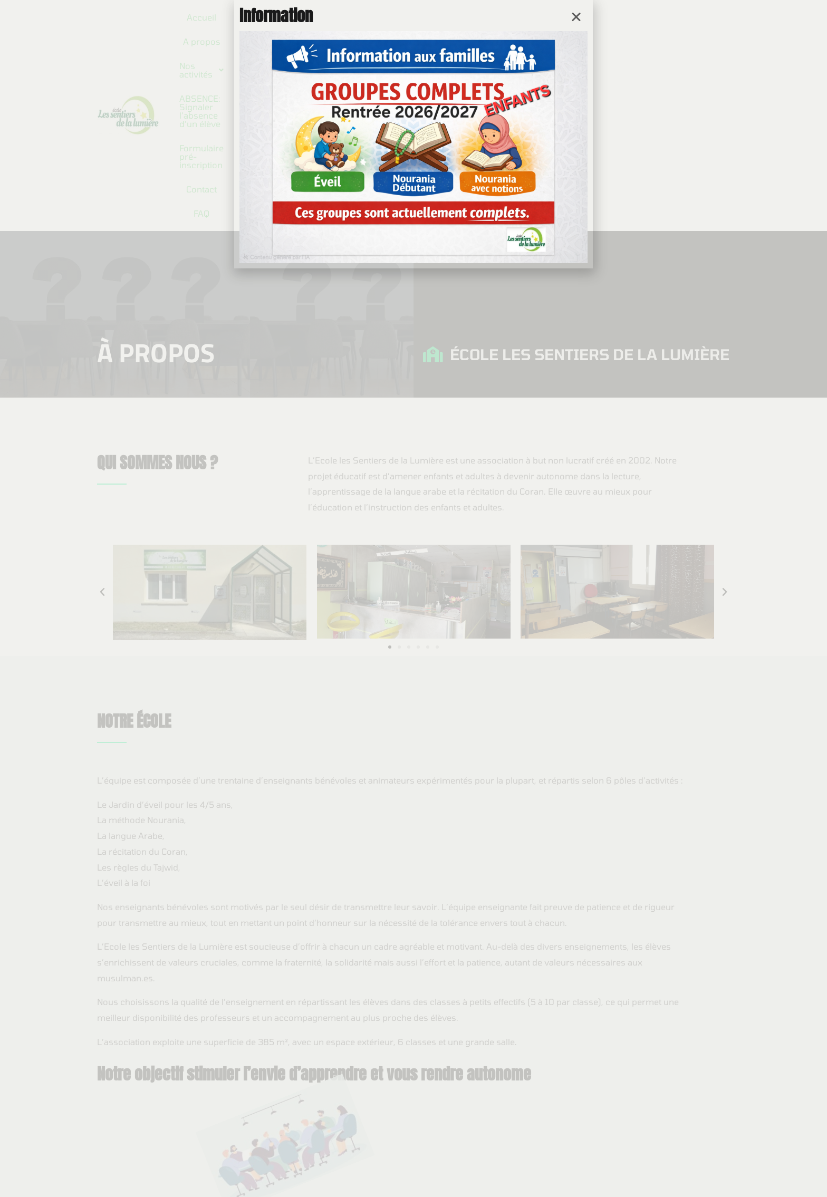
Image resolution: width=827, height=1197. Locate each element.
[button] (576, 17)
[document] (413, 598)
